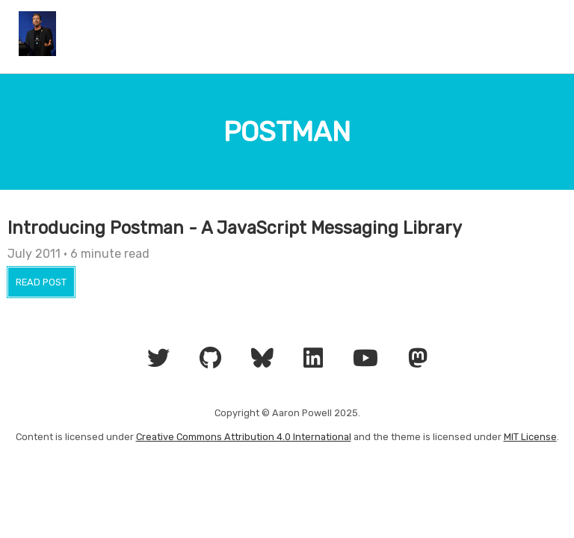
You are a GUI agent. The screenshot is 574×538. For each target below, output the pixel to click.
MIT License (530, 436)
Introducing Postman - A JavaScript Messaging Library (234, 227)
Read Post (41, 282)
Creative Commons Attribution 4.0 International (243, 436)
